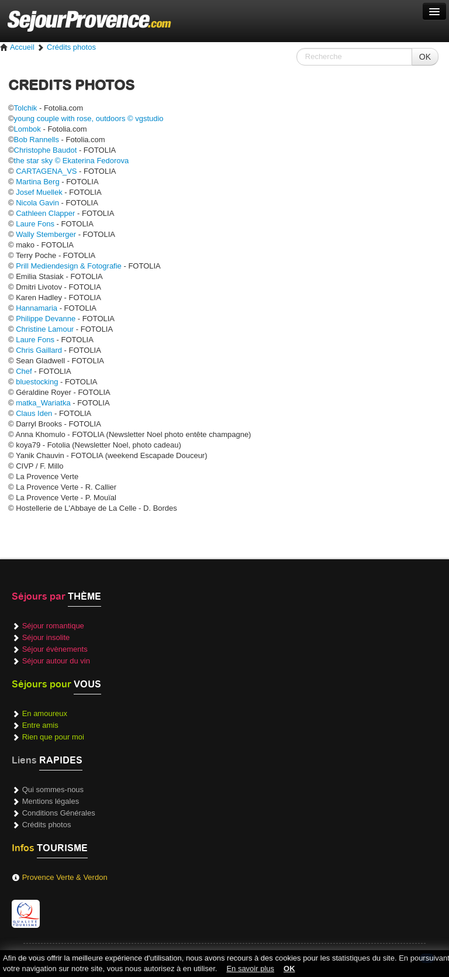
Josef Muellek (39, 192)
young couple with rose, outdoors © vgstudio (89, 118)
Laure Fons (35, 223)
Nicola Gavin (37, 202)
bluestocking (37, 381)
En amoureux (44, 713)
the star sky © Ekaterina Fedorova (71, 160)
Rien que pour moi (53, 736)
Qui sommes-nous (53, 789)
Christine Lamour (45, 329)
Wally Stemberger (46, 234)
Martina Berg (37, 181)
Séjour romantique (53, 625)
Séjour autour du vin (56, 660)
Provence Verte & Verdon (65, 877)
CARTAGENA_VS (46, 171)
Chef (24, 371)
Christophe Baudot (45, 150)
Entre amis (40, 725)
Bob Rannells (36, 139)
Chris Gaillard (39, 350)
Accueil (17, 47)
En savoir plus (250, 968)
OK (425, 56)
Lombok (27, 129)
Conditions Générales (58, 813)
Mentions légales (51, 801)
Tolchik (25, 108)
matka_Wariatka (43, 402)
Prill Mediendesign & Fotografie (69, 266)
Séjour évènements (55, 649)
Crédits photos (71, 47)
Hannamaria (36, 308)
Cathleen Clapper (45, 213)
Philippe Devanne (45, 318)
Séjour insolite (46, 637)
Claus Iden (34, 413)
